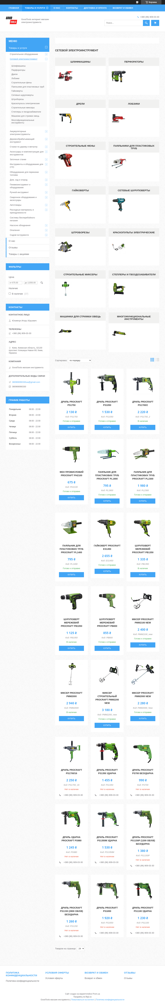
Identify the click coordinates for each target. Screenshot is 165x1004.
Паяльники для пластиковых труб (133, 147)
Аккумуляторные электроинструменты (20, 132)
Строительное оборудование (24, 54)
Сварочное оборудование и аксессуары (23, 198)
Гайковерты (80, 190)
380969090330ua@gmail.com (26, 382)
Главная (14, 8)
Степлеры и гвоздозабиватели (134, 274)
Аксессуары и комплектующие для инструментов (27, 153)
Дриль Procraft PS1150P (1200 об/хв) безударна (143, 840)
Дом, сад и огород (18, 180)
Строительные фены (80, 145)
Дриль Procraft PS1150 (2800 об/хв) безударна (71, 911)
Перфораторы (133, 61)
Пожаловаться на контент (82, 1000)
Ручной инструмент (19, 192)
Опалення (15, 230)
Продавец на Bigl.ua (82, 997)
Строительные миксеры (80, 274)
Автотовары (15, 205)
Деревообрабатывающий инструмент (22, 140)
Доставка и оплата (95, 8)
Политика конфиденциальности (22, 981)
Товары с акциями (19, 254)
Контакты (72, 8)
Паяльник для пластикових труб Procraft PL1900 (107, 475)
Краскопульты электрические (134, 232)
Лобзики (134, 103)
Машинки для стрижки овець (80, 316)
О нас (56, 8)
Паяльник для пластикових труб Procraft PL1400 (71, 549)
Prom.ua (96, 994)
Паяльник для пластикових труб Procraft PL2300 (143, 475)
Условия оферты (54, 978)
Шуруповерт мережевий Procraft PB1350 (142, 549)
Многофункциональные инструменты (134, 317)
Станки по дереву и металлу (23, 147)
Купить (71, 427)
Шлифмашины (80, 61)
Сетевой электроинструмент (23, 59)
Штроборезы (80, 232)
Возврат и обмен (123, 8)
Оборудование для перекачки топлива (24, 173)
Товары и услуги (35, 8)
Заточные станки (18, 159)
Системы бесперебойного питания (22, 219)
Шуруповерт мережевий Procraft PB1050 (71, 622)
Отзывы (13, 247)
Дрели (80, 103)
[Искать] (146, 23)
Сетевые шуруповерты (134, 190)
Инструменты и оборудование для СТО (26, 165)
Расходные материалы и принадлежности (22, 211)
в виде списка (157, 360)
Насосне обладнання (20, 225)
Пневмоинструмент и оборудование (20, 186)
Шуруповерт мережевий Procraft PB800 (107, 622)
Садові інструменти (19, 235)
